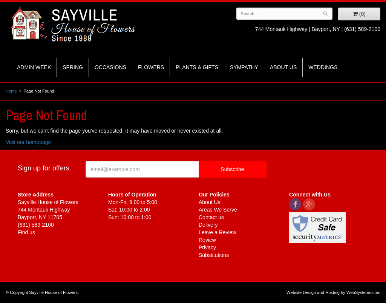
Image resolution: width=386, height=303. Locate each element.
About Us (283, 67)
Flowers (151, 67)
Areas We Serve (218, 210)
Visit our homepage (28, 142)
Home (11, 91)
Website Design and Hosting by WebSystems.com (333, 292)
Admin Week (34, 67)
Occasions (110, 67)
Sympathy (244, 67)
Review (207, 240)
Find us (26, 232)
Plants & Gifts (197, 67)
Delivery (208, 225)
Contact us (211, 217)
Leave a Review (217, 232)
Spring (73, 67)
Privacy (207, 247)
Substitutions (214, 255)
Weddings (322, 67)
